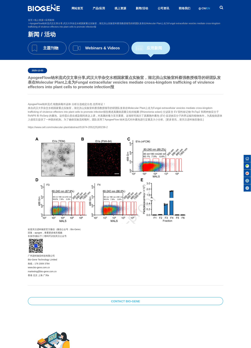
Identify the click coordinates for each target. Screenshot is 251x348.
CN (204, 8)
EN (208, 8)
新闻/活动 (142, 8)
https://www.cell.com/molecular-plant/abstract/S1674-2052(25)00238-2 (68, 127)
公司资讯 (163, 8)
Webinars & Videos (102, 48)
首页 (30, 20)
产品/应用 (99, 8)
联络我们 (184, 8)
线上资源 (120, 8)
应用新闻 (154, 48)
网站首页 (77, 8)
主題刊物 (50, 48)
